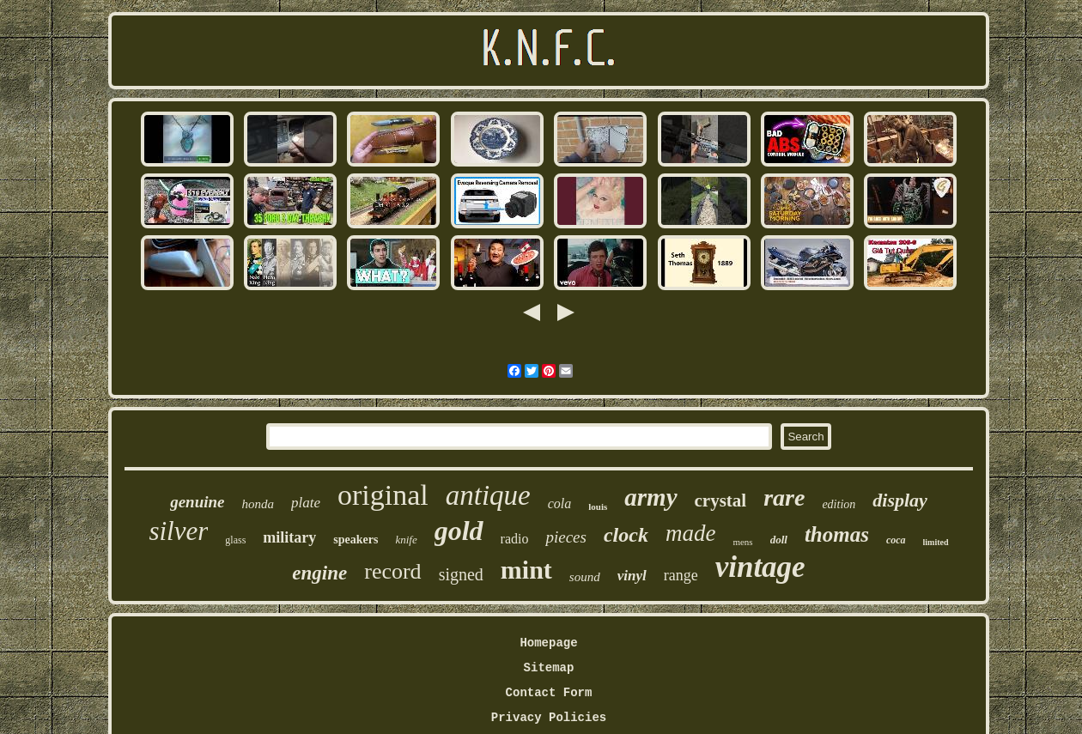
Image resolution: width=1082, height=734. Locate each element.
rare (784, 497)
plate (305, 502)
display (899, 500)
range (681, 575)
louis (597, 506)
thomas (837, 534)
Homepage (548, 643)
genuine (197, 502)
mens (742, 542)
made (690, 533)
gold (459, 530)
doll (778, 539)
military (289, 537)
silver (178, 531)
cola (560, 503)
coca (896, 540)
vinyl (632, 575)
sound (584, 577)
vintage (760, 567)
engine (319, 573)
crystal (721, 500)
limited (936, 542)
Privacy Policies (548, 718)
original (383, 495)
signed (461, 574)
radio (515, 538)
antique (488, 495)
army (650, 497)
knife (405, 539)
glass (235, 540)
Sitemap (549, 668)
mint (526, 569)
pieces (565, 537)
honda (257, 504)
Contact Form (549, 693)
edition (838, 504)
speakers (355, 539)
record (392, 571)
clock (626, 535)
